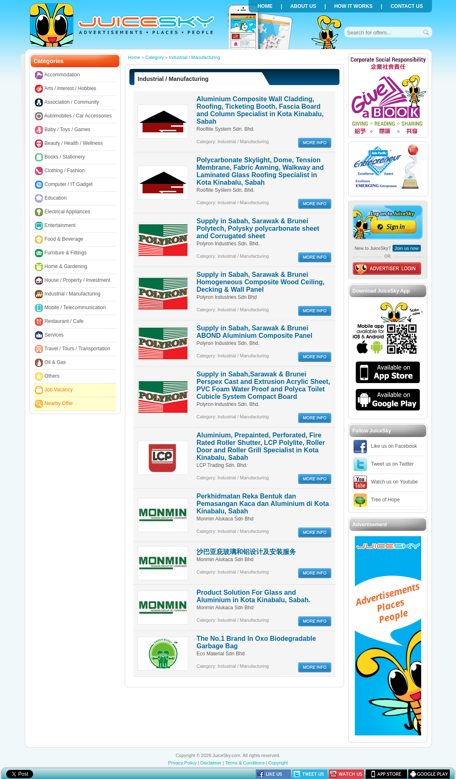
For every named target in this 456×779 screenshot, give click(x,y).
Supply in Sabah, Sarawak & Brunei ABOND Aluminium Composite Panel (254, 332)
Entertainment (55, 226)
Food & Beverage (59, 239)
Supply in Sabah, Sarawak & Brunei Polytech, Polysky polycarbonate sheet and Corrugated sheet (257, 228)
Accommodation (57, 75)
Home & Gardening (61, 267)
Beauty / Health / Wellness (69, 143)
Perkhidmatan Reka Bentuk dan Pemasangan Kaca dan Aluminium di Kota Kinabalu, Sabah (262, 504)
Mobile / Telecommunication (70, 308)
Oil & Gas (50, 363)
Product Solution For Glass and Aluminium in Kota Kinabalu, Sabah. (253, 596)
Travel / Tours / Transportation (72, 349)
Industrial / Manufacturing (67, 294)
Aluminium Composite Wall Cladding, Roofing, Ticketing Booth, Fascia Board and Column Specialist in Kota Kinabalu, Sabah (260, 110)
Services (49, 335)
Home (264, 6)
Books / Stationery (60, 157)
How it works (353, 6)
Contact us (407, 6)
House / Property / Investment (72, 280)
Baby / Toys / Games (62, 130)
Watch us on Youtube (386, 482)
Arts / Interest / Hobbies (65, 89)
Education (51, 198)
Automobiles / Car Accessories (73, 116)
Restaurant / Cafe (59, 321)
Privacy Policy (182, 762)
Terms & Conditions (244, 762)
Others (47, 376)
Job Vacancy (54, 390)
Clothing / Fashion (60, 171)
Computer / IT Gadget (63, 185)
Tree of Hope (377, 500)
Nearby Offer (54, 404)
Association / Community (67, 102)
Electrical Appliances (62, 212)
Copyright (278, 762)
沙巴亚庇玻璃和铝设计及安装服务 (246, 551)
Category (155, 57)
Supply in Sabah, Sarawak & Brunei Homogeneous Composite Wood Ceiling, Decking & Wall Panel (260, 282)
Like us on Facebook (385, 446)
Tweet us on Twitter (384, 464)
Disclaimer (210, 762)
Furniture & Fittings (61, 253)
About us (303, 6)
